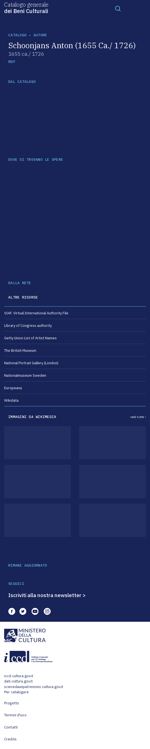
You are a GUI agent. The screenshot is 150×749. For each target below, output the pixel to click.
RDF (11, 61)
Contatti (11, 727)
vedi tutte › (138, 417)
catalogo (17, 35)
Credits (10, 739)
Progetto (11, 703)
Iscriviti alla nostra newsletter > (47, 595)
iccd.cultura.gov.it (18, 676)
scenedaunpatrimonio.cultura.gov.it (33, 686)
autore (40, 35)
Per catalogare (16, 692)
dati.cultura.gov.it (18, 681)
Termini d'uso (15, 715)
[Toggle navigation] (118, 8)
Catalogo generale (26, 7)
